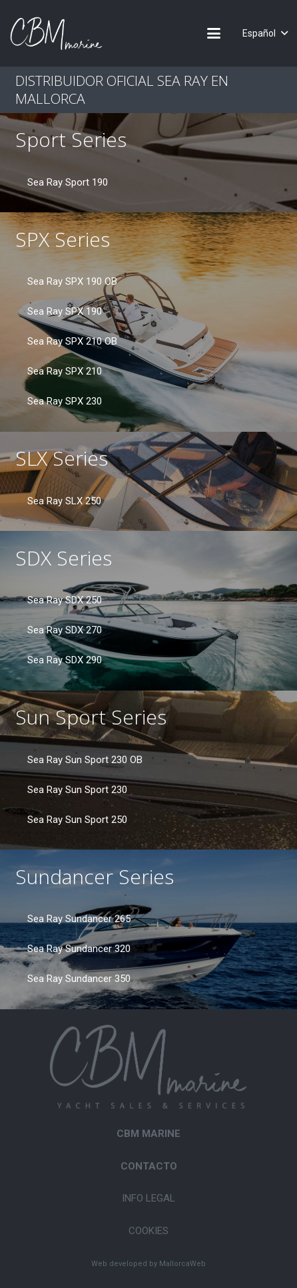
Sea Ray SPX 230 (64, 401)
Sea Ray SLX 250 (64, 501)
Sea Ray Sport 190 (67, 182)
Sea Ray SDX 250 (64, 600)
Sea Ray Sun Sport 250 (77, 820)
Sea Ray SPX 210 (64, 371)
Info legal (148, 1198)
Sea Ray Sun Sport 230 (77, 790)
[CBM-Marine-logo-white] (56, 33)
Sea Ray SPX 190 (64, 311)
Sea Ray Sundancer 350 (79, 979)
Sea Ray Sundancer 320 (79, 949)
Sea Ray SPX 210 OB (72, 341)
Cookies (148, 1231)
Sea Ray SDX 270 (64, 630)
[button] (213, 33)
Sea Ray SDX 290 (64, 660)
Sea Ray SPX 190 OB (72, 281)
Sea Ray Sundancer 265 (79, 919)
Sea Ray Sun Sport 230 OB (85, 760)
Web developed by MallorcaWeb (148, 1263)
